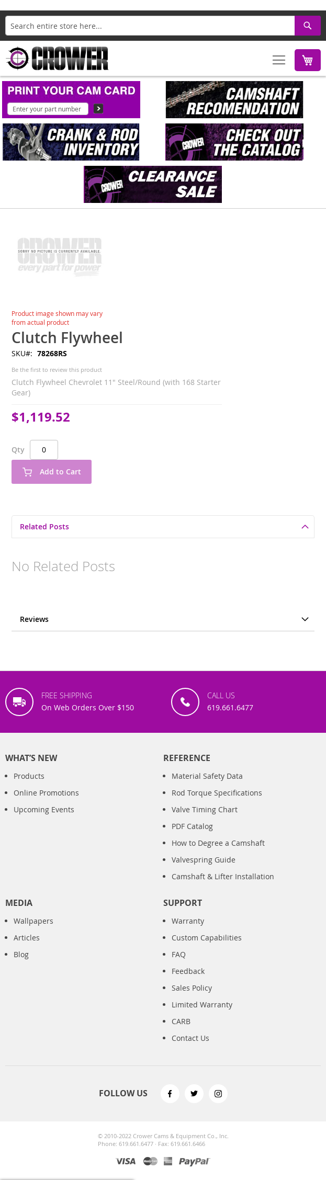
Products (29, 786)
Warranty (188, 931)
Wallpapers (33, 931)
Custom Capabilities (207, 948)
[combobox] (163, 26)
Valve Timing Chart (205, 820)
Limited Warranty (202, 1015)
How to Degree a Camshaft (218, 853)
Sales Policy (192, 998)
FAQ (179, 965)
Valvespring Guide (203, 870)
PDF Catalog (192, 837)
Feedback (188, 981)
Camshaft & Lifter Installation (223, 887)
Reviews (34, 619)
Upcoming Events (44, 820)
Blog (21, 965)
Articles (27, 948)
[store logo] (57, 58)
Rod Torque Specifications (217, 803)
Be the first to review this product (57, 369)
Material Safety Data (207, 786)
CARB (181, 1032)
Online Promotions (46, 803)
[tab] (163, 526)
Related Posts (44, 526)
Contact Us (190, 1048)
